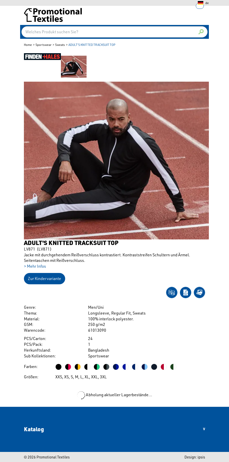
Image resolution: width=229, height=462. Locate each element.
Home (28, 45)
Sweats (60, 45)
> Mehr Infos (35, 266)
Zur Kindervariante (44, 278)
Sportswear (43, 45)
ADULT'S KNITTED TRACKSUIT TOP (91, 45)
